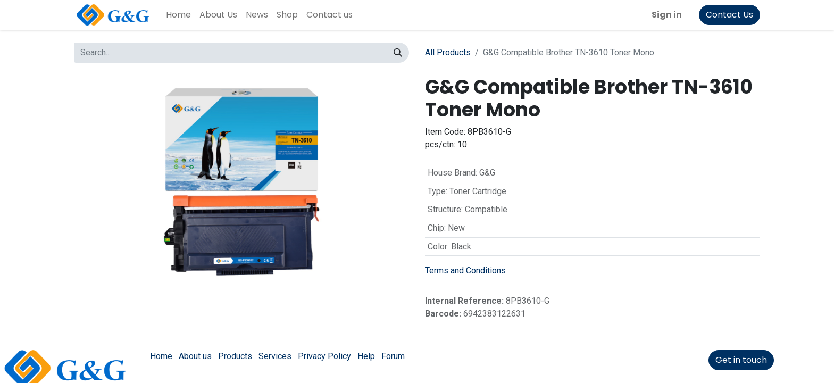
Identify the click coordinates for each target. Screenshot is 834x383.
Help (366, 356)
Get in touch (741, 360)
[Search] (398, 53)
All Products (448, 52)
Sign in (667, 15)
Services (274, 356)
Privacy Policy (324, 356)
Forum (393, 356)
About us (195, 356)
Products (235, 356)
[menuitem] (178, 15)
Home (161, 356)
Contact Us (729, 15)
